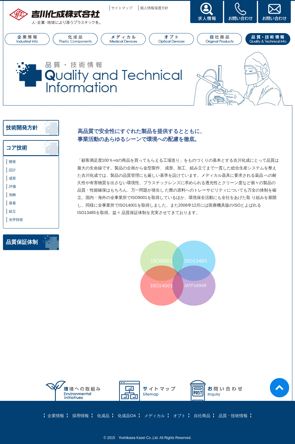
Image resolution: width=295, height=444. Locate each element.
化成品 (103, 415)
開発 (12, 162)
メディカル (154, 415)
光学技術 (16, 220)
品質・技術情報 (233, 415)
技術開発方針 (22, 128)
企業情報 (55, 415)
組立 (12, 211)
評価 (12, 186)
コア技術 (16, 148)
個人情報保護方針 (154, 8)
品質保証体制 (22, 242)
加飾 (12, 195)
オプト (179, 415)
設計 (12, 170)
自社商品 (202, 415)
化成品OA (127, 415)
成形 (12, 178)
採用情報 (80, 415)
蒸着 (12, 203)
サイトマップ (121, 8)
